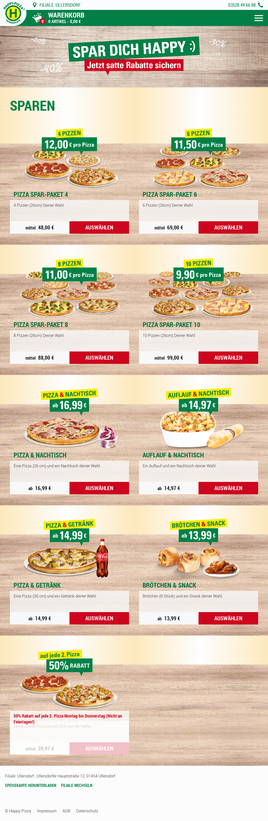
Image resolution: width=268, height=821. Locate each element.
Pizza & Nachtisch (40, 454)
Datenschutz (87, 811)
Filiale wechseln (76, 785)
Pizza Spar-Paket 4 (41, 194)
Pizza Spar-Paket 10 (171, 324)
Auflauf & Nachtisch (173, 454)
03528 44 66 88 (242, 5)
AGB (66, 811)
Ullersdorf (56, 5)
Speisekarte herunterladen (30, 785)
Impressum (47, 811)
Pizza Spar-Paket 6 (170, 194)
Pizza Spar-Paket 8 (41, 324)
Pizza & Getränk (37, 585)
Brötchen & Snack (169, 585)
